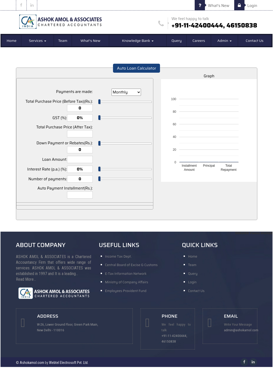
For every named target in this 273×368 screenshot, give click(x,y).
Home (12, 41)
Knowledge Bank (138, 41)
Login (245, 6)
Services (37, 41)
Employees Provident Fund (125, 293)
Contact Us (254, 41)
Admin (224, 41)
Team (62, 41)
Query (177, 41)
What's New (212, 6)
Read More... (26, 280)
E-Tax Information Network (126, 275)
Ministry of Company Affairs (126, 284)
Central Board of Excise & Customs (131, 266)
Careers (198, 41)
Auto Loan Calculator (136, 69)
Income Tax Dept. (118, 257)
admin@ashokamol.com (242, 331)
